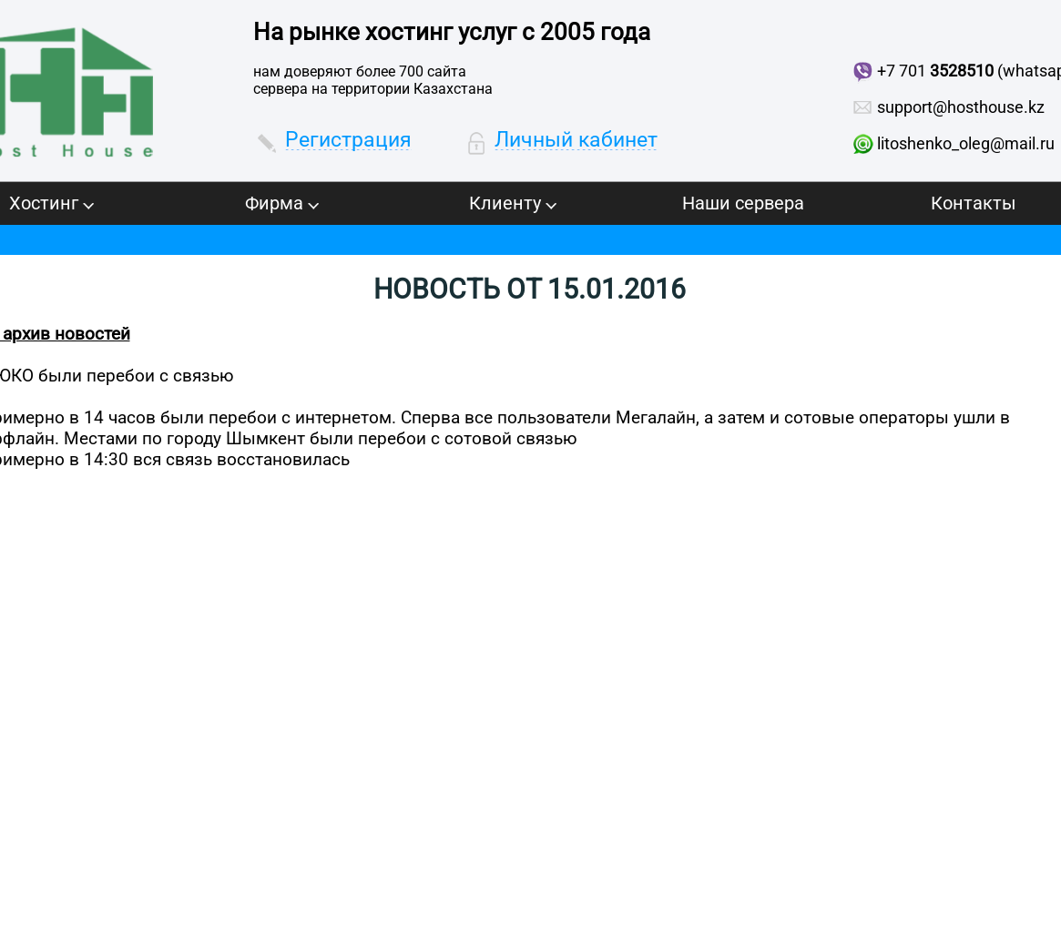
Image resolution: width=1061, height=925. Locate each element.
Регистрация (348, 139)
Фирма (282, 203)
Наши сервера (743, 203)
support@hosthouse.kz (961, 107)
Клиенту (512, 203)
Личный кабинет (576, 139)
